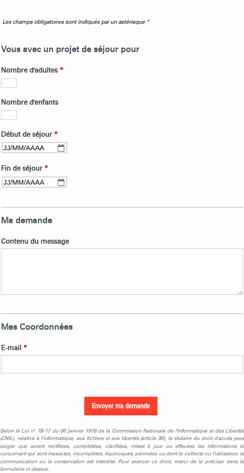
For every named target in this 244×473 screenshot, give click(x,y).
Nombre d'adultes (32, 70)
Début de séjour (29, 134)
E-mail (14, 348)
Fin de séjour (24, 168)
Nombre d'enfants (29, 102)
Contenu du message (35, 241)
